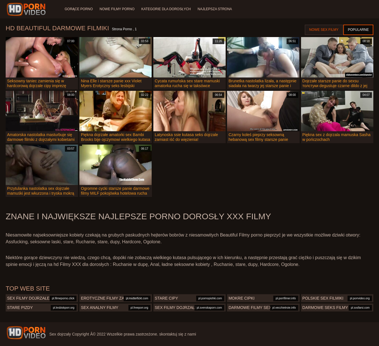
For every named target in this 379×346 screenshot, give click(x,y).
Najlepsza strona (215, 9)
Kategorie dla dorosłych (166, 9)
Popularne (358, 30)
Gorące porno (79, 9)
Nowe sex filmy (323, 30)
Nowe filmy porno (116, 9)
